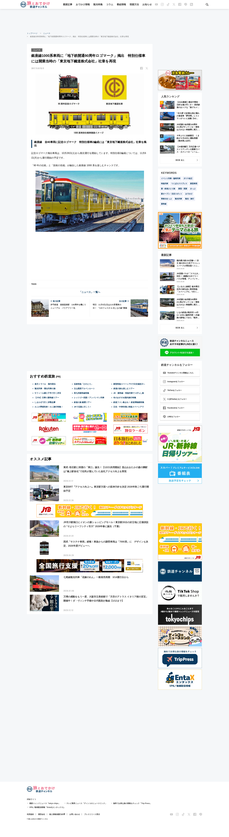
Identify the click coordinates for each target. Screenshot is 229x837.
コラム (109, 5)
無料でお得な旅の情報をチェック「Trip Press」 (132, 803)
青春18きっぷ (166, 199)
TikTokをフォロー (172, 390)
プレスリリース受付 (92, 814)
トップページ (32, 33)
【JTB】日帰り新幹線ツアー (46, 397)
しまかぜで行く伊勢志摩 (44, 402)
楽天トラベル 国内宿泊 (44, 384)
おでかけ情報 (83, 5)
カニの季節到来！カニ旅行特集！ (48, 406)
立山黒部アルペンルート (84, 388)
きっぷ (192, 189)
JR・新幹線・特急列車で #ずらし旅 (128, 393)
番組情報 (121, 5)
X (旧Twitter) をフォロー (175, 399)
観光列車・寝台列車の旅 (44, 388)
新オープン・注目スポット (171, 194)
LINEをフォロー (171, 416)
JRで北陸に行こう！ (83, 406)
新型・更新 (182, 189)
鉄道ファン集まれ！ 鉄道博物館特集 (128, 402)
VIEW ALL (180, 159)
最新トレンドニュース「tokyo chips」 (44, 803)
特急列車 (164, 184)
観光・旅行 (189, 199)
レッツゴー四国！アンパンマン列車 (89, 397)
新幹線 (163, 204)
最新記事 (67, 5)
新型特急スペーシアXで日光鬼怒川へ (129, 384)
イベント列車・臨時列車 (170, 178)
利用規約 (30, 814)
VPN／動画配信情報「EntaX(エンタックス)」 (47, 807)
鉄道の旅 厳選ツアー (83, 402)
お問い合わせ (74, 814)
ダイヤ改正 (188, 178)
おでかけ (188, 194)
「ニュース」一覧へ (89, 292)
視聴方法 (134, 5)
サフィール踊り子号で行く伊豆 (47, 393)
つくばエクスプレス (179, 184)
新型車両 (193, 184)
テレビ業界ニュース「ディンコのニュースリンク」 (86, 803)
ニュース (46, 33)
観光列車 (178, 199)
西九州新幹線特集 (81, 393)
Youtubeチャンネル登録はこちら (178, 372)
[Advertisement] (114, 20)
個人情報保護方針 (56, 814)
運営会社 (41, 814)
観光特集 (98, 5)
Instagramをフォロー (173, 381)
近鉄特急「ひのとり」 (83, 384)
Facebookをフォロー (173, 407)
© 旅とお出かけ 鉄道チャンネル (37, 819)
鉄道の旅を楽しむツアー (123, 388)
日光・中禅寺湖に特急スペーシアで (128, 406)
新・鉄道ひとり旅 (168, 189)
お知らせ (147, 5)
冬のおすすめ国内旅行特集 (124, 397)
